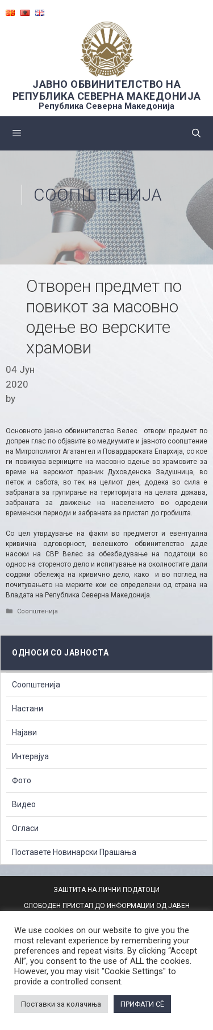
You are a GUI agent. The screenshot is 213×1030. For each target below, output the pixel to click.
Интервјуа (30, 756)
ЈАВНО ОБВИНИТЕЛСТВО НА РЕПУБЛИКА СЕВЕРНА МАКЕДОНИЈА (106, 90)
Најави (24, 732)
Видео (24, 804)
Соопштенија (98, 195)
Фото (21, 780)
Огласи (25, 828)
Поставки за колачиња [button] (61, 1004)
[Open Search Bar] (196, 133)
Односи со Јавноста (60, 652)
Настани (27, 708)
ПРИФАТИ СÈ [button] (142, 1004)
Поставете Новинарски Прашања (74, 852)
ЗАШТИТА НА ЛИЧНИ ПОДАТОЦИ (106, 890)
